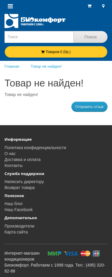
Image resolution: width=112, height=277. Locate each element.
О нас (10, 153)
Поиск (90, 36)
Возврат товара (19, 187)
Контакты (13, 165)
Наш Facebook (18, 209)
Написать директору (24, 181)
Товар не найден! (46, 66)
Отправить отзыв (89, 107)
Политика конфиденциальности (35, 147)
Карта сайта (16, 232)
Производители (19, 226)
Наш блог (13, 203)
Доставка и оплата (22, 159)
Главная (11, 66)
